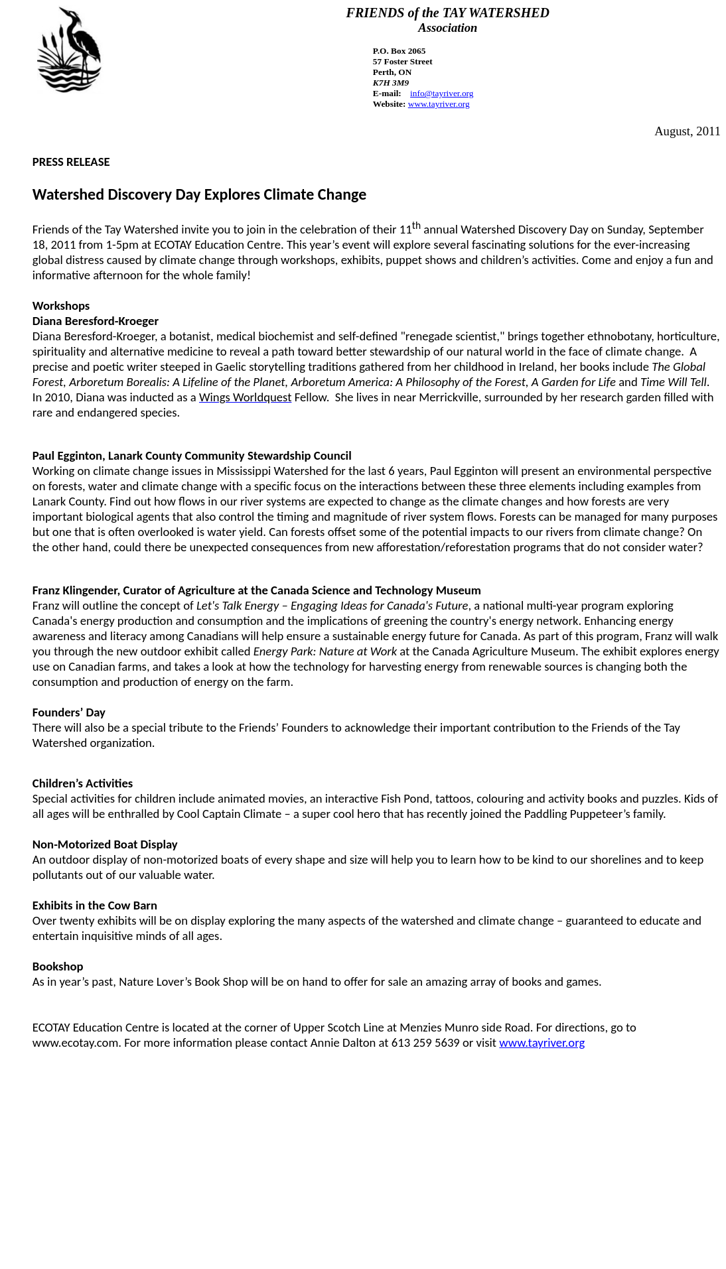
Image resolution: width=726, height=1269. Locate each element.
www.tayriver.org (542, 1042)
